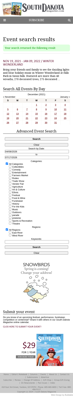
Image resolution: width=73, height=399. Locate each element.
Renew (18, 380)
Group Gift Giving (62, 380)
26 (8, 122)
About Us (53, 374)
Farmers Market (20, 175)
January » (65, 97)
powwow (16, 218)
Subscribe (36, 20)
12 (8, 114)
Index (52, 383)
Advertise (45, 377)
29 (36, 122)
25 (65, 118)
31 (55, 122)
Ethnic (15, 192)
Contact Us (64, 374)
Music (15, 209)
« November (9, 97)
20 (17, 118)
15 (36, 114)
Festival (16, 195)
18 (65, 114)
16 (46, 114)
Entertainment (19, 172)
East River (17, 233)
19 (8, 118)
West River (17, 235)
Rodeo (15, 178)
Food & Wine (18, 198)
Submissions (32, 377)
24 (55, 118)
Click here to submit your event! (22, 326)
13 (17, 114)
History (15, 204)
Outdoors (16, 212)
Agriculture (17, 187)
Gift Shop (47, 380)
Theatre (16, 223)
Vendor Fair (18, 184)
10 (55, 109)
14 (27, 114)
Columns (34, 374)
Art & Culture (18, 189)
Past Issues (42, 383)
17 (55, 114)
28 (27, 122)
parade (15, 215)
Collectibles (18, 167)
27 (17, 122)
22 (36, 118)
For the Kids (18, 206)
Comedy (16, 170)
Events (43, 374)
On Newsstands (28, 383)
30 (46, 122)
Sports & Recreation (22, 221)
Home (6, 374)
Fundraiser (17, 201)
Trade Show (18, 181)
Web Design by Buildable (62, 395)
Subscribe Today (26, 357)
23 (46, 118)
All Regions (14, 230)
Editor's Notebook (19, 374)
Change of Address (32, 380)
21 (27, 118)
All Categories (16, 164)
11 (65, 109)
